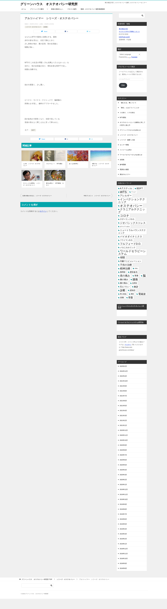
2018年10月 (124, 558)
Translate (132, 57)
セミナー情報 (124, 145)
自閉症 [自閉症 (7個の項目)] (134, 283)
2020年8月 (123, 450)
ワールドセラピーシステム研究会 (131, 322)
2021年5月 (123, 405)
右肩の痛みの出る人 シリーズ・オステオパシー (37, 195)
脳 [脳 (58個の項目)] (144, 275)
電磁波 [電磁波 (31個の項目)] (142, 294)
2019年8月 (123, 509)
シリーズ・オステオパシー (33, 27)
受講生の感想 (124, 169)
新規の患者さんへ (57, 9)
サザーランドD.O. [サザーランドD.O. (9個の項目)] (127, 219)
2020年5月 (123, 465)
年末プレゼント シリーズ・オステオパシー (97, 195)
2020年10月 (124, 440)
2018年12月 (124, 549)
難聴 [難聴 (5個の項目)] (132, 294)
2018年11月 (124, 553)
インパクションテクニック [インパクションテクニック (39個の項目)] (131, 200)
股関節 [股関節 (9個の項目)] (122, 272)
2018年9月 (123, 563)
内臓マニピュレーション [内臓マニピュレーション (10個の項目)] (130, 261)
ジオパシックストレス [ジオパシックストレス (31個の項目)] (133, 223)
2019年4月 (123, 529)
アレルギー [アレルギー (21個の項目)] (126, 195)
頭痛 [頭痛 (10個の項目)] (122, 297)
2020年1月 (123, 484)
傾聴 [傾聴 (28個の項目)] (122, 257)
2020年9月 (123, 445)
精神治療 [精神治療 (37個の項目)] (125, 268)
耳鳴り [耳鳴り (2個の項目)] (136, 268)
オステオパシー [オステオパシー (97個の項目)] (131, 205)
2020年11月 (124, 435)
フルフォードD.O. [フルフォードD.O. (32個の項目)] (130, 243)
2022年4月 (123, 376)
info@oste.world (124, 37)
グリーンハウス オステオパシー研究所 (49, 3)
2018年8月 (123, 568)
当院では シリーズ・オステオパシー (100, 164)
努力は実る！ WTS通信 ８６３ (55, 184)
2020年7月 (123, 455)
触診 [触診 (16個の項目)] (136, 286)
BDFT (33, 130)
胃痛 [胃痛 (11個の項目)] (136, 276)
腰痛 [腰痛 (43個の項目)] (135, 279)
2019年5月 (123, 524)
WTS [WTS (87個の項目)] (123, 192)
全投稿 (45, 27)
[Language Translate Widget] (129, 54)
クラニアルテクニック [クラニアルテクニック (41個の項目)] (131, 210)
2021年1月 (123, 425)
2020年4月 (123, 470)
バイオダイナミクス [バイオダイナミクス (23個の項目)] (131, 236)
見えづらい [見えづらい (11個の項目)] (125, 287)
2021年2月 (123, 420)
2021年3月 (123, 415)
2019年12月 (124, 489)
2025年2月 (123, 366)
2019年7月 (123, 514)
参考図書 (123, 164)
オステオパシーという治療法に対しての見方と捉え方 (132, 124)
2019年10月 (124, 499)
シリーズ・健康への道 (127, 140)
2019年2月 (123, 539)
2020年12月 (124, 430)
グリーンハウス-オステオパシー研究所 (131, 307)
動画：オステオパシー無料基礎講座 (93, 9)
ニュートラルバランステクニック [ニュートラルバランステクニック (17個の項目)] (132, 231)
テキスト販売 (71, 9)
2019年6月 (123, 519)
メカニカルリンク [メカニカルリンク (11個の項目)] (127, 247)
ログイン (43, 211)
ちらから (128, 344)
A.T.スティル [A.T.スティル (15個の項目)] (126, 188)
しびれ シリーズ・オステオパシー (31, 164)
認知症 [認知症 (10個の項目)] (133, 290)
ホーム (23, 9)
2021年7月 (123, 396)
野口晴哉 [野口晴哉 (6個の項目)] (123, 294)
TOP (37, 579)
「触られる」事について (128, 103)
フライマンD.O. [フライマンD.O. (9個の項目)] (126, 240)
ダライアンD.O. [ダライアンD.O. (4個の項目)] (125, 226)
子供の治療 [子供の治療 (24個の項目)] (126, 265)
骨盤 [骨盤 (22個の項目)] (130, 297)
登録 (123, 85)
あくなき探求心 (73, 163)
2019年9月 (123, 504)
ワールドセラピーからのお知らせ (131, 155)
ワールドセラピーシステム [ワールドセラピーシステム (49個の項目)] (132, 252)
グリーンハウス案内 (37, 9)
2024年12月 (124, 371)
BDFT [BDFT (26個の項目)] (140, 188)
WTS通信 (123, 117)
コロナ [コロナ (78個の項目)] (124, 215)
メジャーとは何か (126, 150)
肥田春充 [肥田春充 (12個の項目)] (134, 272)
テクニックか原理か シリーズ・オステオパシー (31, 184)
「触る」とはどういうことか (129, 107)
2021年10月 (124, 381)
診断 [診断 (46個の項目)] (122, 290)
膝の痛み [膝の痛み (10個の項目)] (124, 283)
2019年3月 (123, 534)
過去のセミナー (125, 174)
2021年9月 (123, 386)
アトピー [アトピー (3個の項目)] (133, 192)
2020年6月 (123, 460)
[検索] (132, 15)
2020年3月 (123, 475)
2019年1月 (123, 544)
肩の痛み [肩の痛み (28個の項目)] (125, 275)
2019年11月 (124, 494)
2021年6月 (123, 401)
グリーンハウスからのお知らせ (130, 130)
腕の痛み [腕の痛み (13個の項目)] (124, 279)
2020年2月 (123, 479)
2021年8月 (123, 391)
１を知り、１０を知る (127, 112)
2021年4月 (123, 410)
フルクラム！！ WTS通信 (54, 163)
